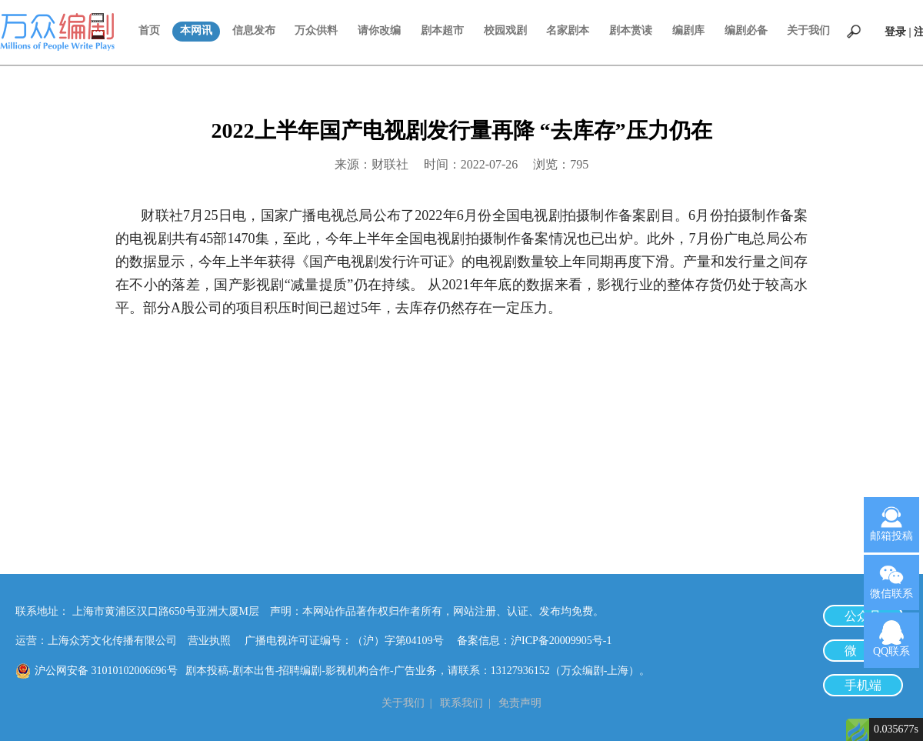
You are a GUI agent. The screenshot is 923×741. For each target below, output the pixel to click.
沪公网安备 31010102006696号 (106, 670)
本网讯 (196, 30)
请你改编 (379, 30)
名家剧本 (567, 30)
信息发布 (253, 30)
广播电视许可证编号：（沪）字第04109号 (350, 640)
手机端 (863, 685)
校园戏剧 (505, 30)
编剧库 (688, 30)
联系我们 (461, 703)
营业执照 (209, 640)
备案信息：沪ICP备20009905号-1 (534, 640)
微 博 (863, 650)
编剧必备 (746, 30)
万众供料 (316, 30)
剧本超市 (442, 30)
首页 (149, 30)
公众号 (863, 616)
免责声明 (519, 703)
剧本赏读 (630, 30)
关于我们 (808, 30)
